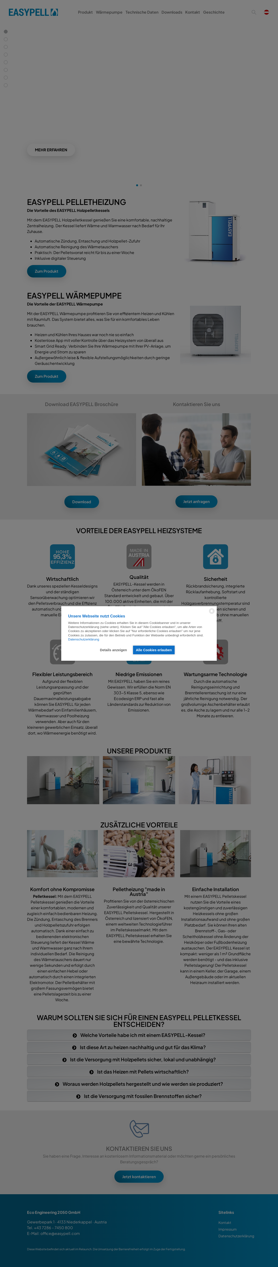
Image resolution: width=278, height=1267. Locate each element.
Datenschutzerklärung (83, 639)
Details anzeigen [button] (113, 650)
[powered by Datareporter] (212, 613)
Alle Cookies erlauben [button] (154, 650)
